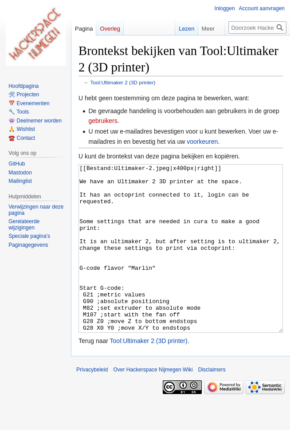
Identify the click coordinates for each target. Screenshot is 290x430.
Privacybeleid (92, 403)
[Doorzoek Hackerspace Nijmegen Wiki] (257, 27)
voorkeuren (202, 141)
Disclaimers (212, 403)
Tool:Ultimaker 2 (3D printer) (123, 82)
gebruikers (102, 120)
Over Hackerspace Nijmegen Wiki (152, 403)
